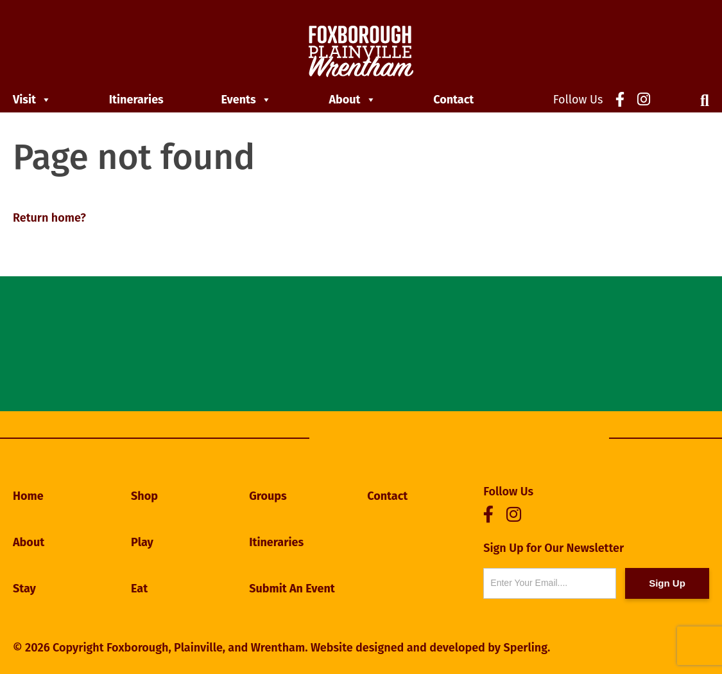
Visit (32, 99)
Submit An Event (292, 588)
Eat (139, 588)
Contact (453, 100)
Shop (144, 496)
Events (246, 99)
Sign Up (667, 583)
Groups (268, 496)
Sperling (525, 648)
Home (28, 496)
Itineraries (136, 100)
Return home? (49, 218)
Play (142, 542)
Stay (24, 588)
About (352, 99)
